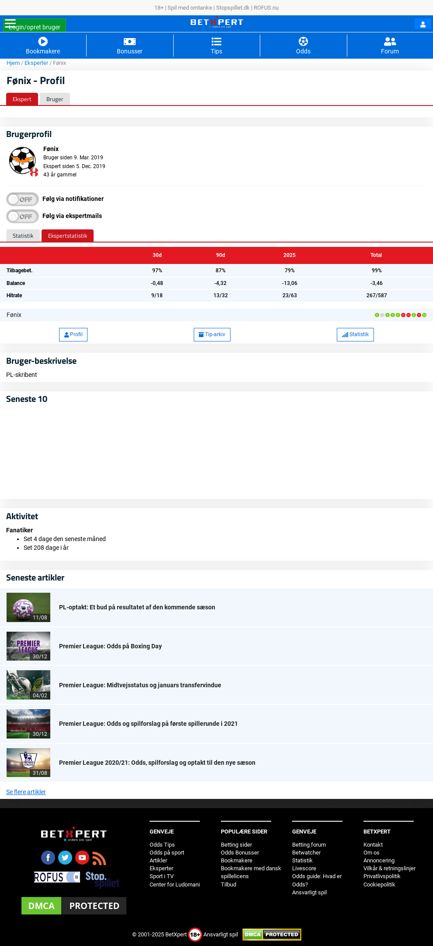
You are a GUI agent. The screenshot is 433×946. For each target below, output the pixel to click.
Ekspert (22, 99)
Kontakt (373, 844)
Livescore (304, 868)
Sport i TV (162, 876)
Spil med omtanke (190, 7)
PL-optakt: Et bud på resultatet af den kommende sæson (137, 607)
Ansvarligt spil (309, 892)
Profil (73, 334)
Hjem (13, 63)
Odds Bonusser (240, 852)
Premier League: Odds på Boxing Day (110, 646)
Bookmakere (236, 860)
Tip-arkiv (212, 334)
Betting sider (236, 844)
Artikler (158, 860)
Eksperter (36, 63)
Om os (371, 852)
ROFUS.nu (266, 7)
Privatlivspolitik (382, 876)
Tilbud (228, 884)
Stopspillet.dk (233, 7)
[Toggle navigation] (10, 23)
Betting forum (309, 844)
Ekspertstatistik (67, 235)
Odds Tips (162, 844)
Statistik (23, 235)
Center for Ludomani (175, 884)
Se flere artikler (26, 791)
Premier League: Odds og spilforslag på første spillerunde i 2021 (148, 723)
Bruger (54, 99)
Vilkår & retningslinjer (389, 868)
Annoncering (379, 860)
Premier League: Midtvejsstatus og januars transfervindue (140, 685)
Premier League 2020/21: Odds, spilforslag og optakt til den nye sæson (157, 762)
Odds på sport (167, 852)
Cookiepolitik (379, 884)
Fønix (14, 314)
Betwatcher (306, 852)
